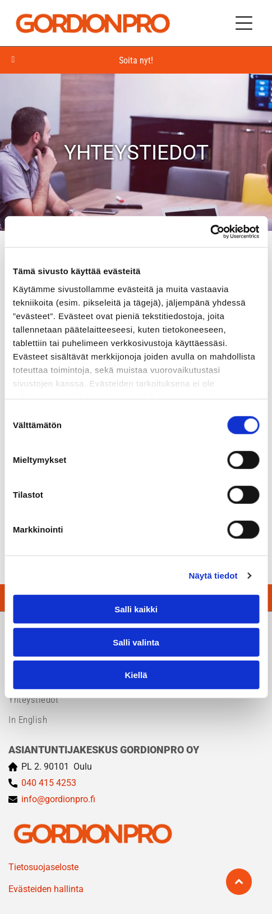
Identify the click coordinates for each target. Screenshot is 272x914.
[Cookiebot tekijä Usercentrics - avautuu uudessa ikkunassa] (210, 231)
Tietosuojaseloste (43, 867)
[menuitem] (136, 699)
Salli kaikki (136, 609)
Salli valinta (136, 642)
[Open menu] (244, 23)
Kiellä (136, 675)
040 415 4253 (48, 782)
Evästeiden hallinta (46, 889)
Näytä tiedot (213, 575)
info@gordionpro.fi (58, 799)
